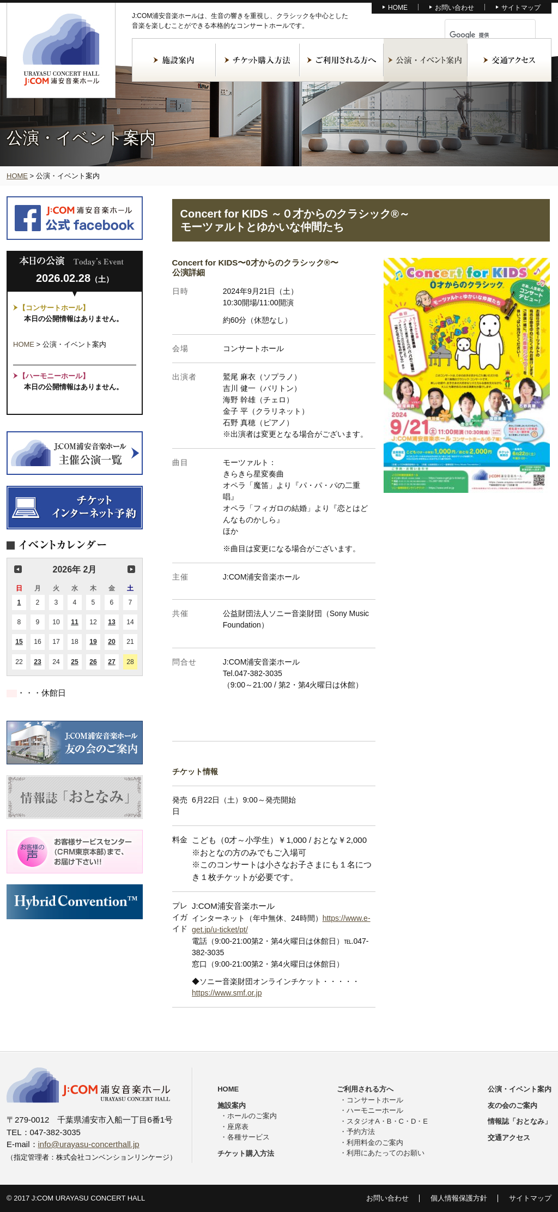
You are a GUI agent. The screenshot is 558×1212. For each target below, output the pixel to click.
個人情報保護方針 (458, 1198)
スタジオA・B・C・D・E (387, 1121)
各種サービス (248, 1137)
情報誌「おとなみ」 (519, 1121)
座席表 (237, 1127)
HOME (398, 7)
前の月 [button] (18, 569)
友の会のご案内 (512, 1105)
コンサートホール (375, 1100)
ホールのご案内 (252, 1116)
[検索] (477, 34)
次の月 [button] (131, 569)
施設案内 (174, 60)
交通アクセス (509, 60)
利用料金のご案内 (375, 1142)
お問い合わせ (454, 7)
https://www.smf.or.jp (227, 992)
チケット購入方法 (258, 60)
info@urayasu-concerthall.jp (89, 1144)
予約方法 (361, 1131)
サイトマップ (521, 7)
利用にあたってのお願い (385, 1153)
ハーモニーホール (375, 1110)
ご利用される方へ (342, 60)
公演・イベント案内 (426, 60)
